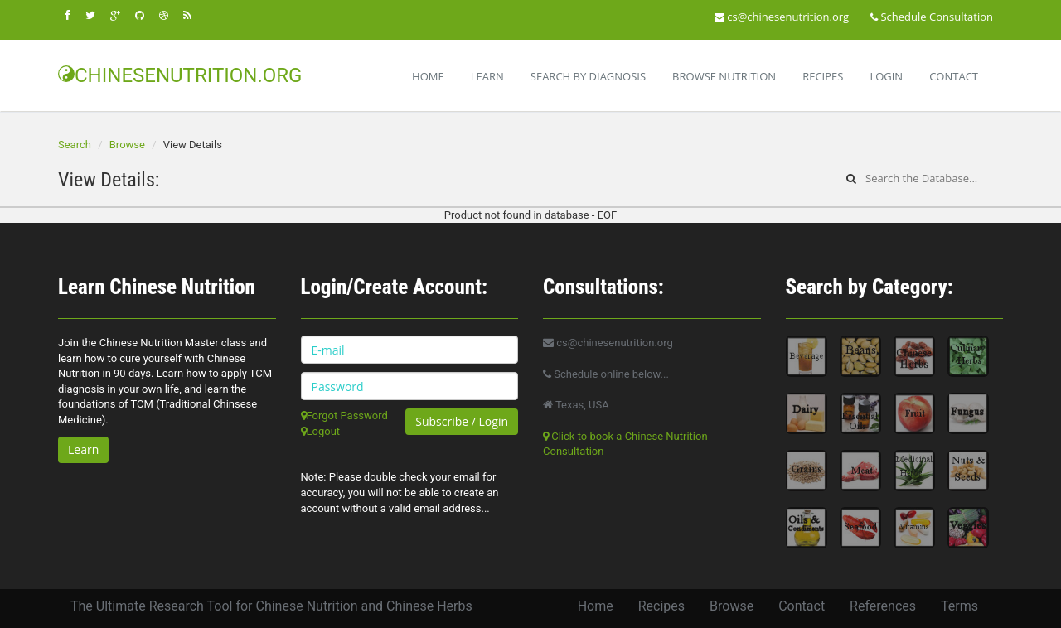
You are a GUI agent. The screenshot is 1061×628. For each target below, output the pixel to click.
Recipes (822, 76)
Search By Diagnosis (588, 76)
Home (428, 76)
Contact (953, 76)
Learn (487, 76)
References (883, 606)
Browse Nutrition (724, 76)
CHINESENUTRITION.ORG (180, 75)
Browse (127, 144)
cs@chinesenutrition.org (782, 16)
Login (886, 76)
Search (74, 144)
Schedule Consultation (931, 16)
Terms (959, 606)
